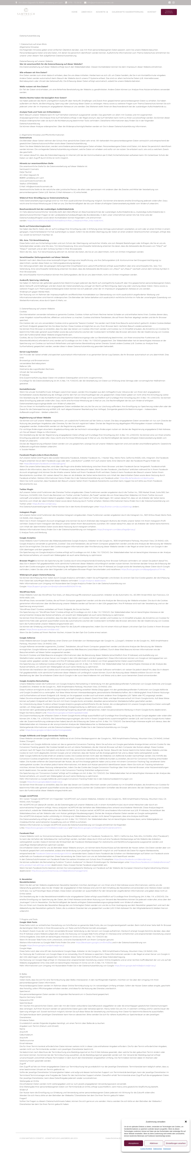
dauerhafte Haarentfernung (128, 11)
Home (74, 11)
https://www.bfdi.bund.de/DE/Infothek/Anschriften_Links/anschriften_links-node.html (65, 218)
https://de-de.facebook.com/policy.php (137, 476)
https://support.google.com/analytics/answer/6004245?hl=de (54, 584)
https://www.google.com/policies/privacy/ (45, 943)
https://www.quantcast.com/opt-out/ (42, 627)
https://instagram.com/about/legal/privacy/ (116, 527)
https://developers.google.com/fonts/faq (94, 940)
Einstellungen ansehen (176, 1143)
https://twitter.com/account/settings (115, 504)
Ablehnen (154, 1143)
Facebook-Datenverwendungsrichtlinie (53, 851)
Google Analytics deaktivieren (92, 578)
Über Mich (86, 11)
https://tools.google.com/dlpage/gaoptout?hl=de (143, 567)
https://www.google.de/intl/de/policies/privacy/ (135, 963)
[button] (186, 1121)
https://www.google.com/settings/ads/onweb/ (67, 711)
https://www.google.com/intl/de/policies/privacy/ (46, 826)
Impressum (167, 1149)
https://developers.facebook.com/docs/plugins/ (44, 461)
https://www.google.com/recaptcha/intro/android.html (97, 826)
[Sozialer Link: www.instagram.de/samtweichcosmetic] (173, 3)
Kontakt (151, 11)
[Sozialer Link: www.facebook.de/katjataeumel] (170, 3)
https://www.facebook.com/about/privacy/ (132, 857)
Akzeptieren (133, 1143)
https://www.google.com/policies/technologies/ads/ (48, 728)
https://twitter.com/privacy (44, 502)
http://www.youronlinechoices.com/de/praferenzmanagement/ (59, 869)
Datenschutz (157, 1149)
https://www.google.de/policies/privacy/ (44, 780)
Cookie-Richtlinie (146, 1149)
